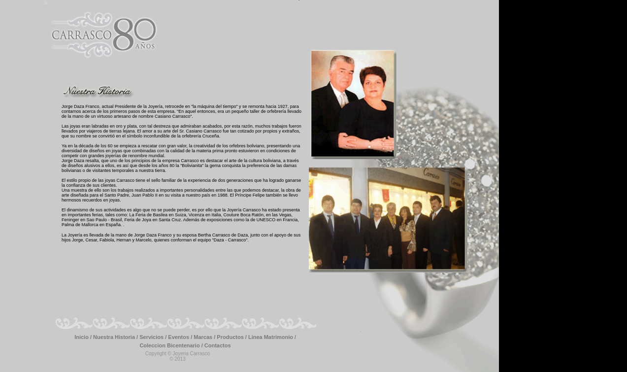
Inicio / (83, 337)
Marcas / (205, 337)
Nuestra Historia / (116, 337)
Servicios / (153, 337)
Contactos (217, 345)
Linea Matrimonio (271, 337)
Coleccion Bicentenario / (171, 345)
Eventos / (181, 337)
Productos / (232, 337)
